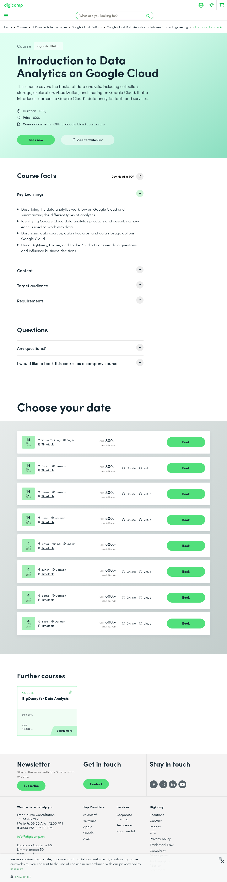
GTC (153, 832)
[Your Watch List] (211, 5)
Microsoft (90, 814)
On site (131, 468)
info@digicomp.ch (31, 836)
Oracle (88, 832)
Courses (22, 27)
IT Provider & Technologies (49, 27)
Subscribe (31, 785)
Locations (157, 814)
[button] (76, 876)
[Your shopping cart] (222, 5)
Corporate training (124, 816)
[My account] (201, 5)
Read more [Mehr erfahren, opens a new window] (16, 869)
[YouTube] (182, 784)
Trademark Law (162, 844)
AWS (86, 838)
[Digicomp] (13, 5)
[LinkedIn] (173, 784)
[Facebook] (154, 784)
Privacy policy (160, 838)
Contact (96, 783)
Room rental (126, 831)
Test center (125, 825)
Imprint (155, 826)
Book (186, 441)
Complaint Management (160, 852)
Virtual (148, 468)
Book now (36, 139)
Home (8, 27)
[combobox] (221, 858)
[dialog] (113, 868)
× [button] (222, 861)
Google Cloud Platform (87, 27)
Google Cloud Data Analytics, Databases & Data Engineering (147, 27)
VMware (89, 820)
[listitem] (80, 193)
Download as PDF (123, 176)
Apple (87, 826)
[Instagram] (163, 784)
